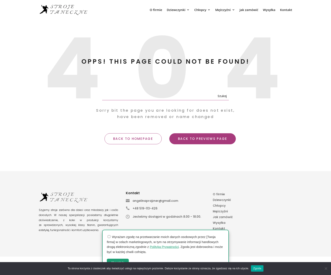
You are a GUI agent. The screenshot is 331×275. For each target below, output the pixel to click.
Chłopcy (200, 10)
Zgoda (257, 268)
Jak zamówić (249, 10)
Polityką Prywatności (164, 247)
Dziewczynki (176, 10)
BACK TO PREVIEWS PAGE (202, 138)
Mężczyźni (223, 10)
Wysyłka (269, 10)
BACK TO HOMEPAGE (133, 138)
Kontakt (286, 10)
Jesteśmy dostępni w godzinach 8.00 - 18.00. (167, 216)
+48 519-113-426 (145, 208)
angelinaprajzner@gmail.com (155, 201)
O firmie (156, 10)
